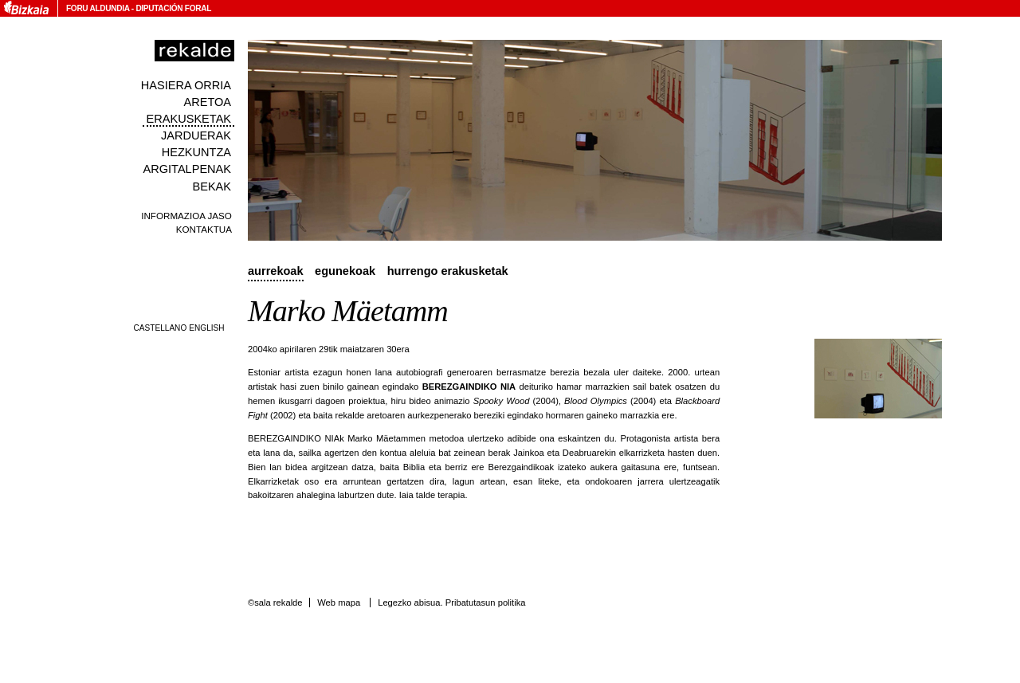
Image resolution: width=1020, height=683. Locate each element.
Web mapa (338, 602)
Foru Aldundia (97, 8)
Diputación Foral (173, 8)
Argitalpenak (187, 169)
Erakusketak (189, 118)
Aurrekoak (276, 271)
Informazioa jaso (186, 215)
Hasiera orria (186, 85)
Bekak (212, 186)
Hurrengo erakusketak (447, 271)
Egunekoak (345, 271)
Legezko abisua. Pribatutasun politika (451, 602)
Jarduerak (196, 135)
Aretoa (207, 102)
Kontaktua (204, 229)
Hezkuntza (196, 152)
